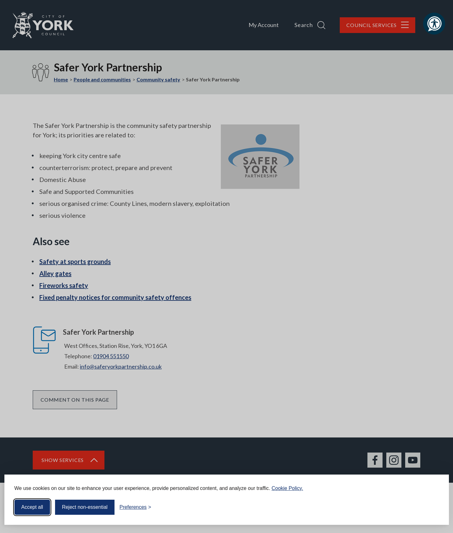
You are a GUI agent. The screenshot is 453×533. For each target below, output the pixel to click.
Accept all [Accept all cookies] (32, 507)
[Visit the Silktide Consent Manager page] (435, 507)
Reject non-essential (85, 507)
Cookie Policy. (287, 488)
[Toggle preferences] (135, 507)
